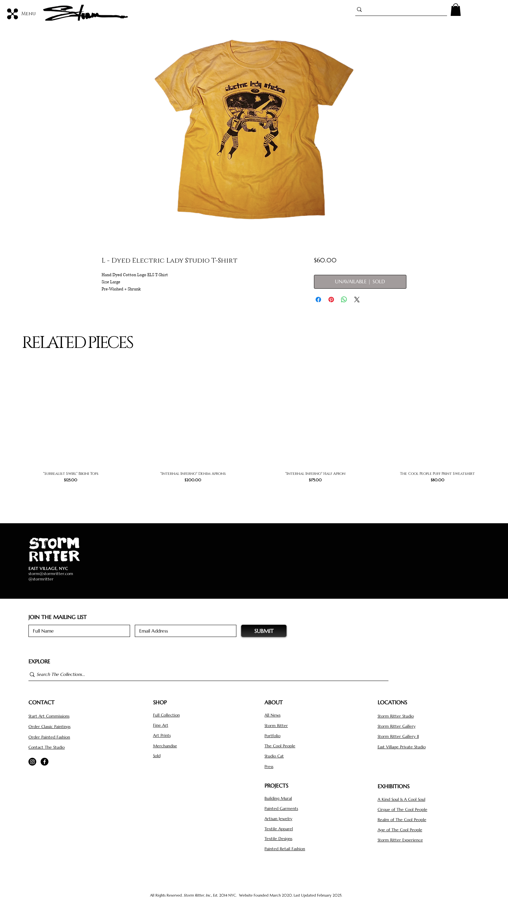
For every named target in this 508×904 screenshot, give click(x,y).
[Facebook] (44, 762)
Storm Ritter (276, 725)
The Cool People (279, 745)
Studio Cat (274, 755)
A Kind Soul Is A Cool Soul (401, 799)
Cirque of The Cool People (402, 809)
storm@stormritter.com (50, 573)
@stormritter (41, 578)
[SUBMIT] (264, 631)
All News (272, 715)
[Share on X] (357, 299)
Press (268, 766)
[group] (254, 433)
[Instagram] (32, 762)
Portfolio (272, 735)
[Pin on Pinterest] (331, 299)
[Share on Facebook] (318, 299)
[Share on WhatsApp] (344, 299)
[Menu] (22, 13)
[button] (455, 9)
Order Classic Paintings (49, 726)
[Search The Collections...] (205, 675)
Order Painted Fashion (49, 737)
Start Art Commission (48, 716)
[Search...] (398, 9)
